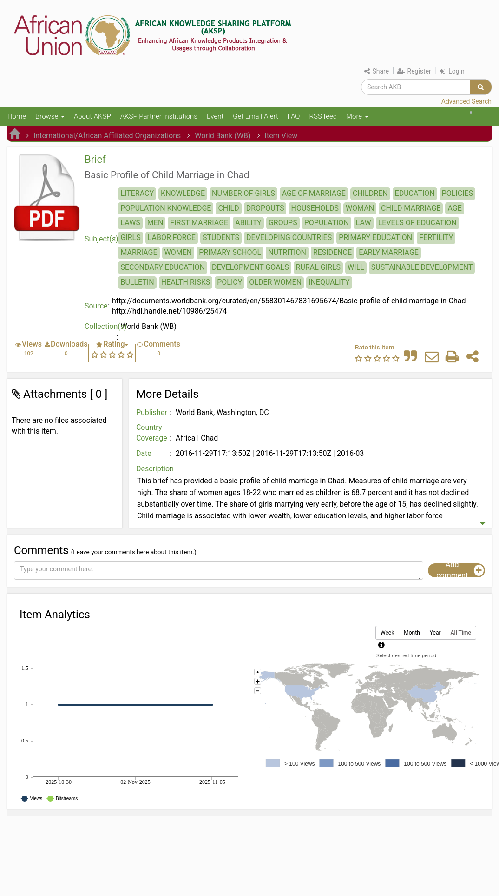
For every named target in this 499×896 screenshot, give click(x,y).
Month (412, 632)
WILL (356, 267)
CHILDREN (370, 193)
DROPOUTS (265, 208)
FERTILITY (436, 237)
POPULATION (326, 222)
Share (376, 71)
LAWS (130, 222)
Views (32, 344)
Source (96, 305)
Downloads (69, 344)
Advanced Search (466, 101)
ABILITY (248, 222)
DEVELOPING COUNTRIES (289, 237)
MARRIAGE (138, 252)
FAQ (294, 116)
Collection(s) (103, 326)
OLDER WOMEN (275, 282)
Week (387, 632)
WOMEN (178, 252)
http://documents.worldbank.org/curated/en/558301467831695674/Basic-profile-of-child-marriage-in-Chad (289, 300)
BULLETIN (137, 282)
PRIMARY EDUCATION (375, 237)
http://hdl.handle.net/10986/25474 (169, 311)
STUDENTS (221, 237)
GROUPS (283, 222)
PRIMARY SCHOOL (230, 252)
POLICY (229, 282)
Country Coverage (151, 432)
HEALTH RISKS (185, 282)
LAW (363, 222)
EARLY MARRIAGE (389, 252)
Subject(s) (101, 238)
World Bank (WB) (222, 135)
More (357, 116)
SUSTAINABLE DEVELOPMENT (422, 267)
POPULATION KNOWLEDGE (165, 208)
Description (155, 468)
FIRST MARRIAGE (199, 222)
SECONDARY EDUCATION (162, 267)
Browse (50, 116)
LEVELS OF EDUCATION (417, 222)
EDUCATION (415, 193)
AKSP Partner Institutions (158, 116)
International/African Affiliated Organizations (107, 135)
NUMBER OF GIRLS (243, 193)
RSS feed (323, 116)
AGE (454, 208)
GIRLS (130, 237)
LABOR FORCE (172, 237)
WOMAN (360, 208)
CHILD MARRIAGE (410, 208)
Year (435, 632)
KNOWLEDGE (183, 193)
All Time (461, 632)
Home (16, 116)
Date (143, 453)
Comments (162, 344)
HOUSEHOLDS (314, 208)
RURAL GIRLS (318, 267)
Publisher (151, 412)
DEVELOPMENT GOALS (250, 267)
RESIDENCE (332, 252)
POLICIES (457, 193)
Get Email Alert (255, 116)
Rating (114, 344)
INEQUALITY (329, 282)
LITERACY (137, 193)
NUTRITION (287, 252)
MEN (155, 222)
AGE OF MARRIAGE (314, 193)
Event (215, 116)
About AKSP (92, 116)
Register (414, 71)
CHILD (228, 208)
